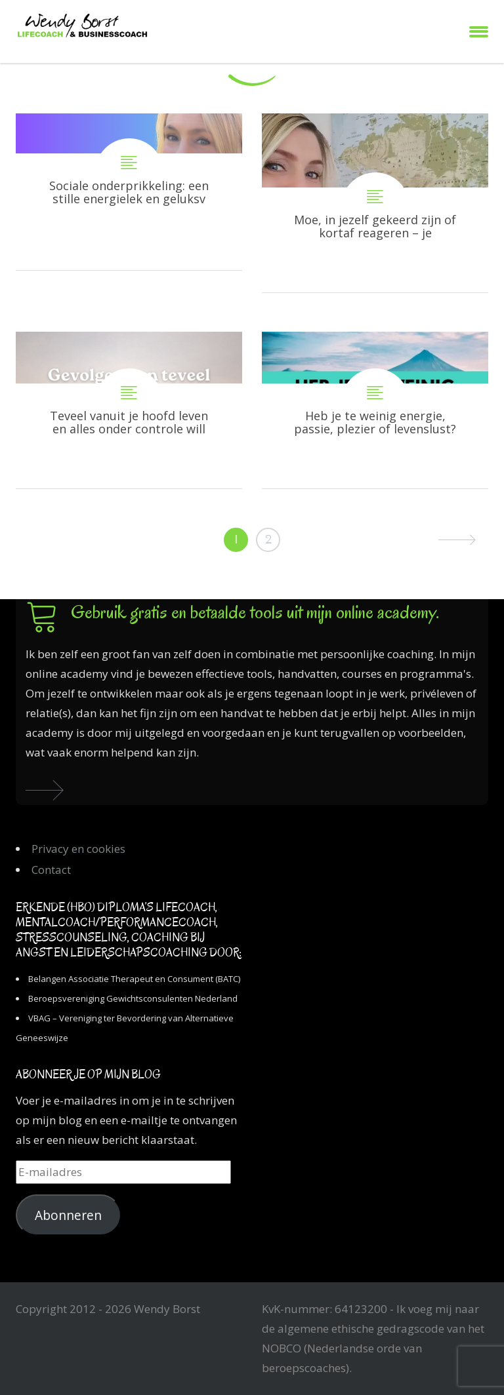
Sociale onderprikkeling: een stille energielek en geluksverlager (129, 191)
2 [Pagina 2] (268, 539)
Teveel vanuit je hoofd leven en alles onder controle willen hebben (129, 410)
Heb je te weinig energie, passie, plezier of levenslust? (375, 410)
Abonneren (68, 1215)
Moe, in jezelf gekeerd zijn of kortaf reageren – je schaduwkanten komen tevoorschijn (375, 202)
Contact (51, 869)
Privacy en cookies (78, 848)
